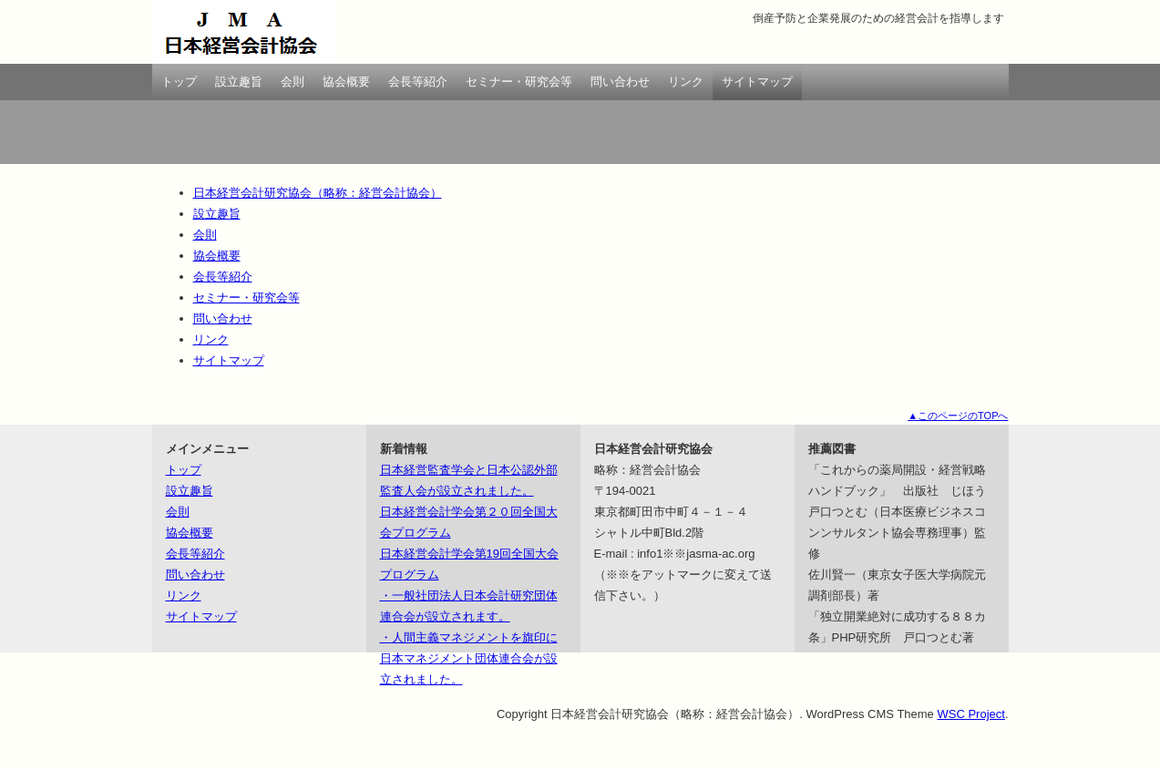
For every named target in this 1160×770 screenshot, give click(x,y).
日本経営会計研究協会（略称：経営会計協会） (243, 32)
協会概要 (346, 81)
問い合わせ (620, 81)
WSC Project (970, 714)
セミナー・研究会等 (519, 81)
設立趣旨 (238, 81)
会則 (292, 81)
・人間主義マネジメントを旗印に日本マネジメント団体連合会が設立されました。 (469, 658)
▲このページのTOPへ (958, 415)
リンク (685, 81)
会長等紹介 (417, 81)
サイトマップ (757, 81)
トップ (179, 81)
